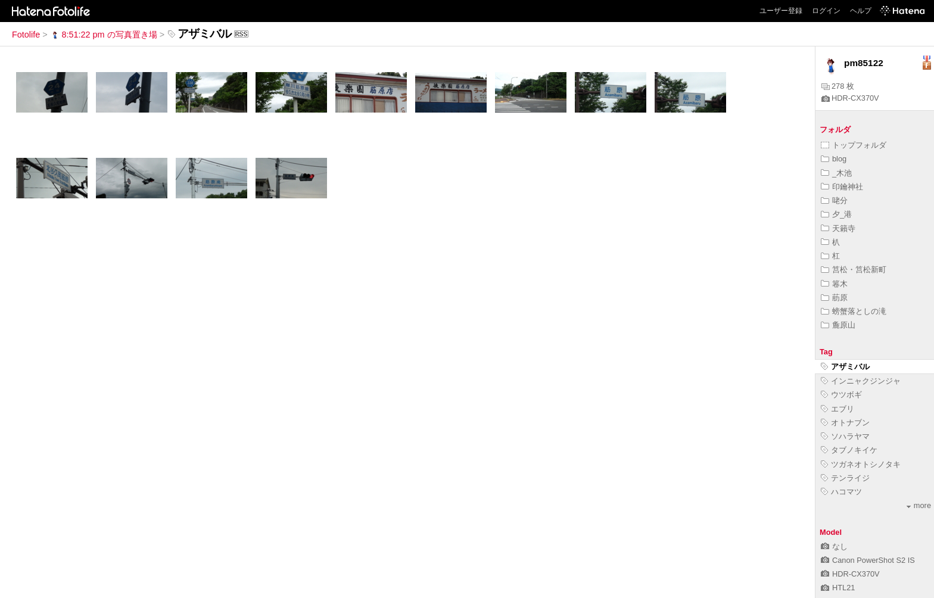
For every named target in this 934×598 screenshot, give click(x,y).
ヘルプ (860, 11)
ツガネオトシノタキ (861, 464)
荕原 (834, 297)
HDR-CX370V (850, 98)
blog (833, 158)
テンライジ (845, 478)
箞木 (834, 283)
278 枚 (837, 86)
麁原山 (838, 324)
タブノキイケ (849, 450)
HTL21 (838, 587)
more (919, 505)
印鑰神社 (842, 186)
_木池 (836, 173)
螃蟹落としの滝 (853, 311)
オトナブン (845, 422)
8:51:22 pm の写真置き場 (103, 34)
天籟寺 (838, 228)
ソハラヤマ (845, 436)
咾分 (834, 200)
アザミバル (845, 366)
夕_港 (836, 214)
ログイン (826, 11)
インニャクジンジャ (861, 380)
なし (834, 546)
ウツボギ (841, 394)
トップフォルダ (853, 145)
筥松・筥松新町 (853, 269)
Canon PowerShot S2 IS (868, 560)
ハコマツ (841, 491)
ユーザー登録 (780, 11)
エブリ (837, 408)
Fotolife (26, 34)
